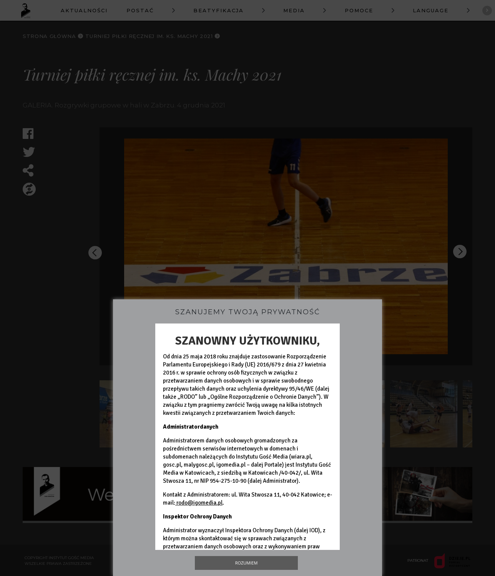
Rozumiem (246, 563)
